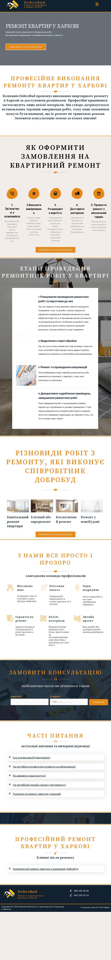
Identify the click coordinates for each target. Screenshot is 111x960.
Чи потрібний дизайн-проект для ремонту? (39, 798)
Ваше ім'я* (30, 713)
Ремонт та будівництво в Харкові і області (35, 6)
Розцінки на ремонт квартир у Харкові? (37, 807)
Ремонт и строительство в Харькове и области (31, 910)
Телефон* (69, 713)
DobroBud (35, 2)
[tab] (55, 770)
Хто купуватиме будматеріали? (31, 770)
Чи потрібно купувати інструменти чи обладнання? (44, 779)
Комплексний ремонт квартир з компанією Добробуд (45, 882)
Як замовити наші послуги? (29, 789)
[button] (26, 47)
